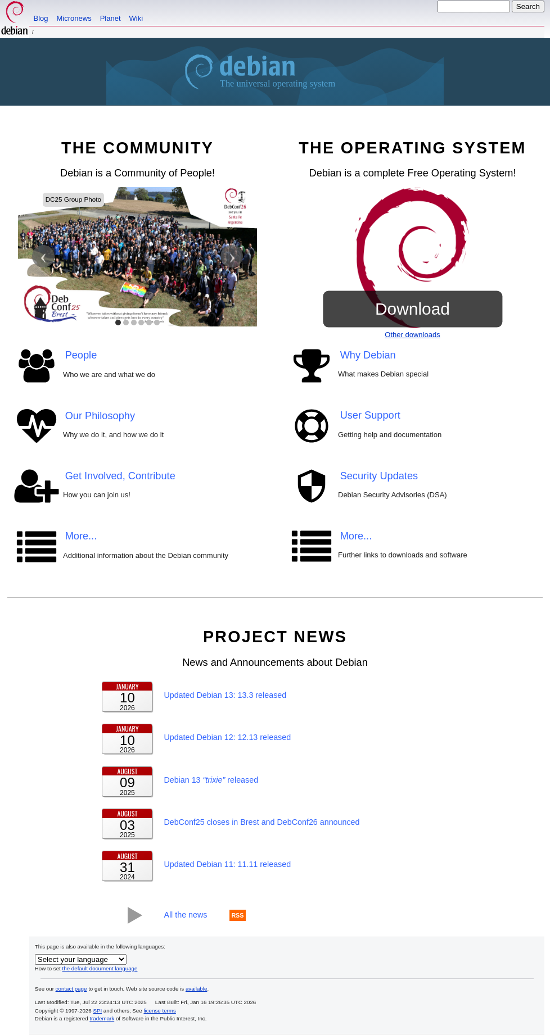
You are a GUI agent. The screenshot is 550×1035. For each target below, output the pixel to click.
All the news (185, 915)
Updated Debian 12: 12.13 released (227, 737)
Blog (41, 18)
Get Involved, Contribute (120, 476)
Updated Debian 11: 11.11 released (227, 864)
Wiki (136, 18)
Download (412, 308)
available (197, 989)
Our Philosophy (100, 415)
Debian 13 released (211, 779)
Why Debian (368, 355)
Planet (110, 18)
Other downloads (412, 334)
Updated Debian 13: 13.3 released (225, 695)
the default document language (100, 968)
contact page (71, 989)
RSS (237, 916)
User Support (370, 415)
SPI (97, 1010)
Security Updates (379, 476)
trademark (101, 1019)
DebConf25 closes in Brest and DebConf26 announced (261, 822)
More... (81, 536)
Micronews (74, 18)
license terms (159, 1010)
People (81, 355)
